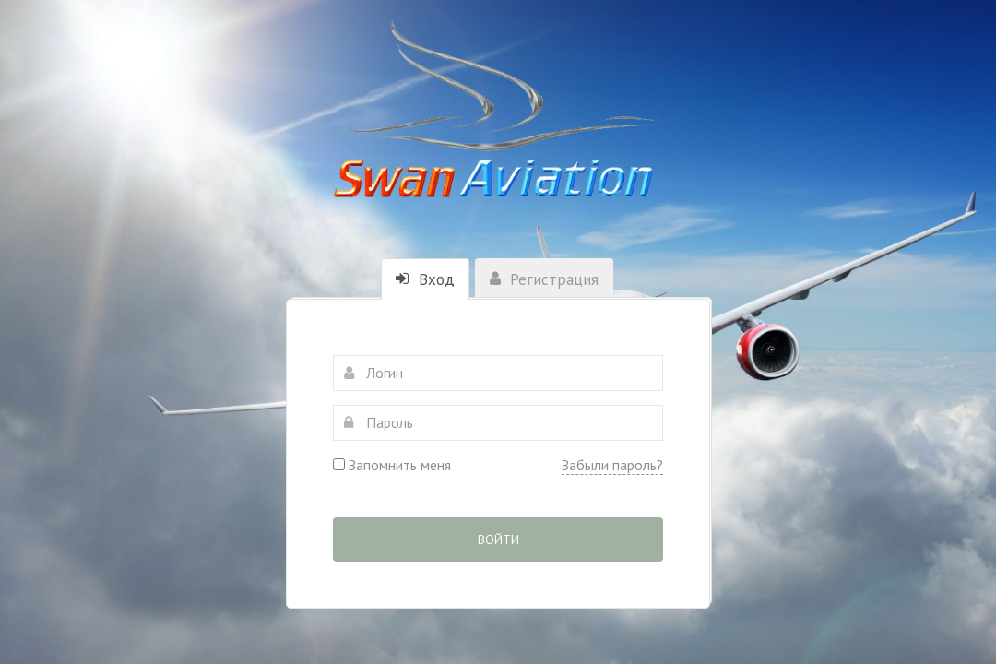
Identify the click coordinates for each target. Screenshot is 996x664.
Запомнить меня (392, 465)
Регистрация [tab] (544, 279)
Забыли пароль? (612, 465)
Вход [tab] (425, 279)
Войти (498, 539)
